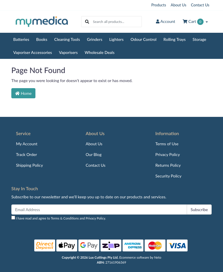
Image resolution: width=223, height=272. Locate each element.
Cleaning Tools (67, 39)
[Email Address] (99, 209)
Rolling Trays (174, 39)
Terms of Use (167, 143)
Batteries (21, 39)
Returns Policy (168, 165)
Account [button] (165, 21)
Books (41, 39)
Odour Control (144, 39)
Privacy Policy (167, 154)
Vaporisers (68, 52)
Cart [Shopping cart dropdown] (193, 22)
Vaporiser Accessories (32, 52)
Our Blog (94, 154)
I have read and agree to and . (58, 218)
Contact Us (200, 5)
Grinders (94, 39)
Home (23, 93)
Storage (199, 39)
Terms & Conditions (65, 218)
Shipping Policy (29, 165)
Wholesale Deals (100, 52)
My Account (26, 143)
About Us (178, 5)
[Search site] (87, 22)
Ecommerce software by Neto (140, 257)
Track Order (26, 154)
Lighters (116, 39)
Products (158, 5)
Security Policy (168, 175)
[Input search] (117, 22)
